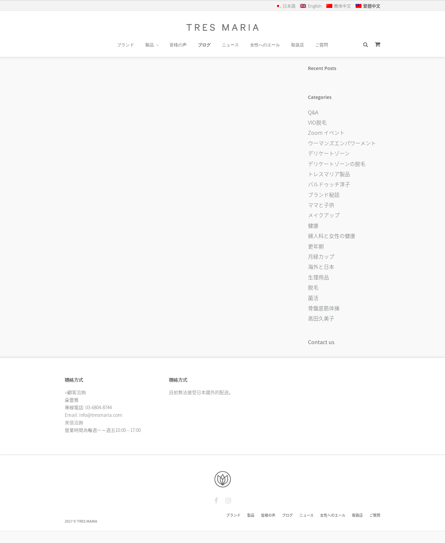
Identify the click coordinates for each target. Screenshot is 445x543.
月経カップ (321, 256)
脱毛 (313, 287)
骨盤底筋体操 (324, 308)
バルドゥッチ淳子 (329, 184)
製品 (149, 45)
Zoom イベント (326, 132)
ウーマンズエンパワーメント (342, 143)
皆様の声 (178, 45)
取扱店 (297, 45)
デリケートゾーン (329, 153)
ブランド (125, 45)
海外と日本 (321, 267)
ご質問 (321, 45)
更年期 (316, 246)
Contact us (321, 342)
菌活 (313, 298)
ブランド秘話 (324, 195)
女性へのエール (265, 45)
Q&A (313, 112)
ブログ (204, 45)
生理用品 (318, 277)
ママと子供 (321, 205)
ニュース (230, 45)
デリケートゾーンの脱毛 (336, 164)
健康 (313, 225)
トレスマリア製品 (329, 174)
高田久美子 (321, 318)
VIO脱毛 (317, 122)
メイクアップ (324, 215)
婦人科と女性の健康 (331, 236)
